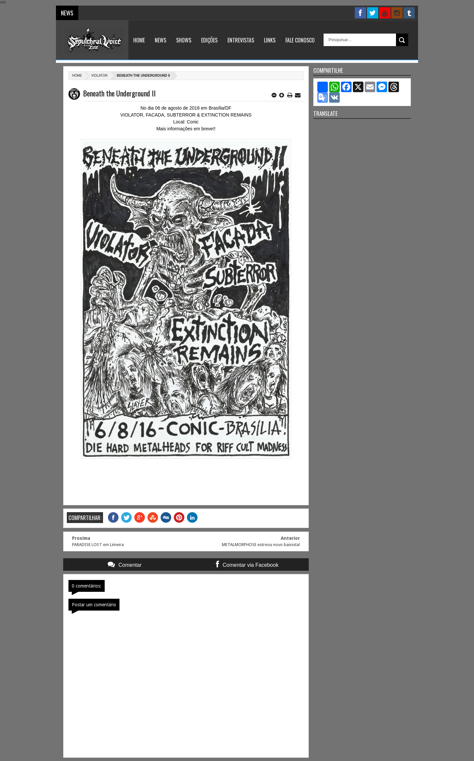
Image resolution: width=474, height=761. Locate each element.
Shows (183, 40)
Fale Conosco (300, 40)
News (160, 40)
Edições (209, 40)
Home (139, 40)
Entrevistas (240, 40)
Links (270, 40)
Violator (99, 75)
